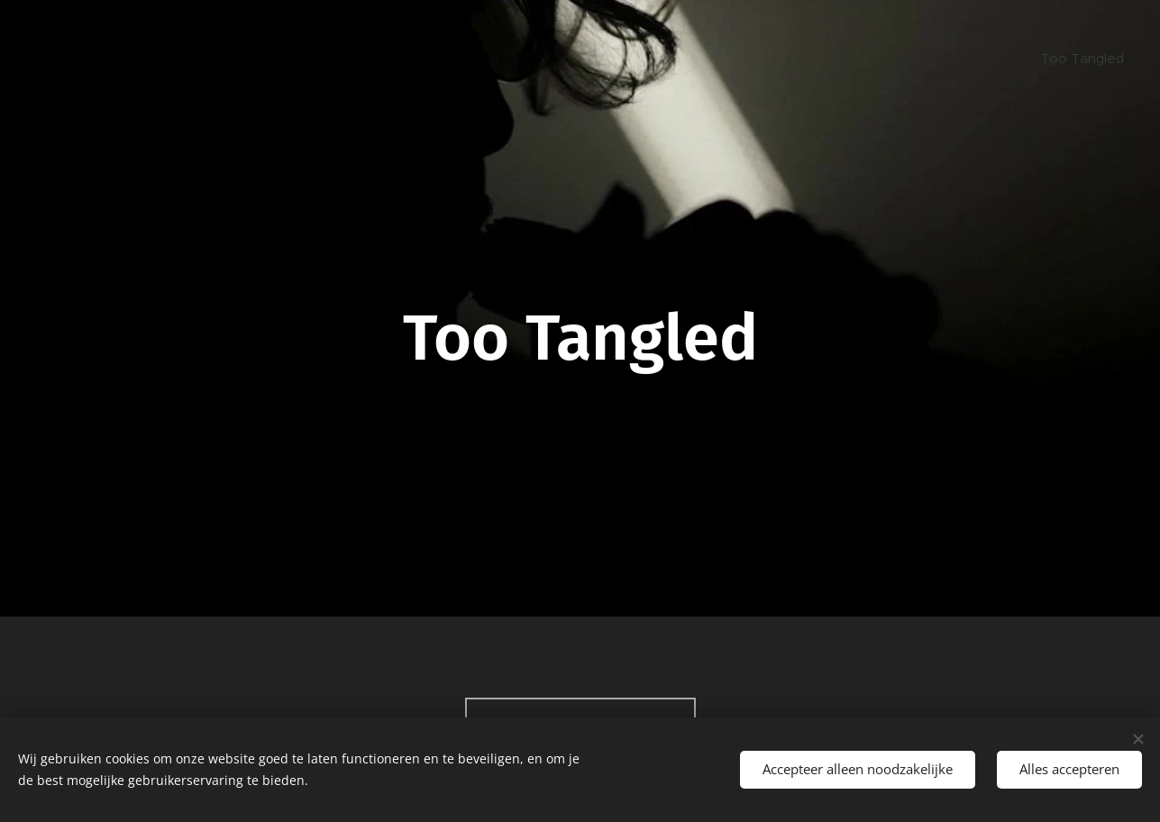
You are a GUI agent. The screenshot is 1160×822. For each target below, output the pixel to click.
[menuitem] (1080, 58)
